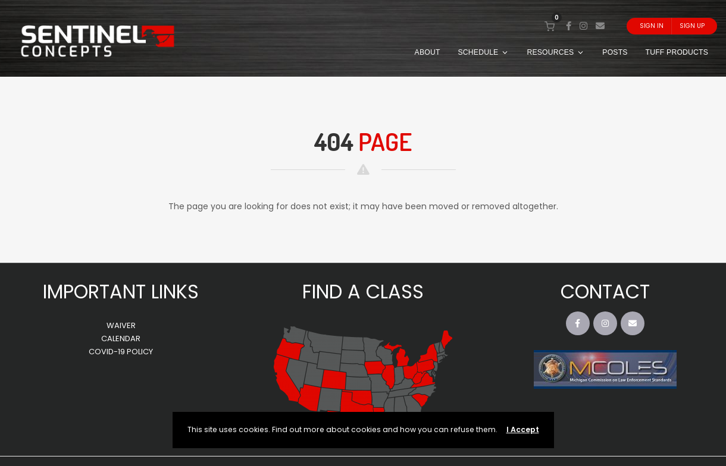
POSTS (614, 52)
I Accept (522, 429)
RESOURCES (555, 52)
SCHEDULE (483, 52)
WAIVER (121, 325)
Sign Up (692, 26)
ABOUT (427, 52)
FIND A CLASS (363, 291)
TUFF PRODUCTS (677, 52)
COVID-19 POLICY (121, 351)
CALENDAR (120, 338)
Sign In (652, 26)
